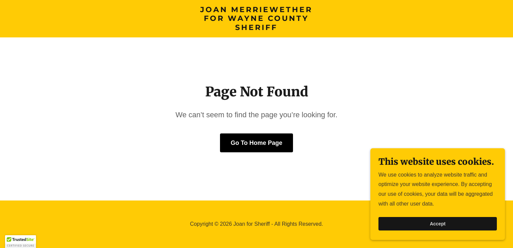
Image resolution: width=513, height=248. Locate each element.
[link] (256, 28)
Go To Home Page (257, 143)
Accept (438, 237)
